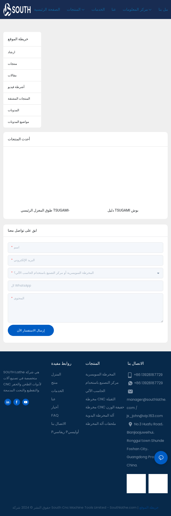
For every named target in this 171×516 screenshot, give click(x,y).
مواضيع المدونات (18, 122)
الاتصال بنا (58, 423)
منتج (54, 382)
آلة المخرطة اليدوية (100, 415)
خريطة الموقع (149, 507)
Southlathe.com (123, 507)
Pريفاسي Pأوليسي (65, 431)
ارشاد (11, 52)
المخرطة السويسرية (100, 374)
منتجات (12, 63)
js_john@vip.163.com (145, 415)
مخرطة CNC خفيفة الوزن (105, 407)
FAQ (55, 415)
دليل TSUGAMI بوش (123, 210)
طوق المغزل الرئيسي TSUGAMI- (45, 210)
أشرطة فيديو (16, 87)
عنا (53, 399)
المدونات (13, 110)
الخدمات (57, 390)
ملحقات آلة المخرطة (101, 423)
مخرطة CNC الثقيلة (100, 399)
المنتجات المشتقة (19, 98)
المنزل (56, 374)
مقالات (12, 75)
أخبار (54, 407)
